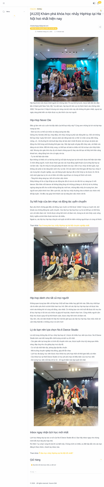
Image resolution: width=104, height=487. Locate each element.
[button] (94, 3)
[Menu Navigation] (4, 3)
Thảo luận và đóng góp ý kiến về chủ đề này (44, 28)
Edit (55, 483)
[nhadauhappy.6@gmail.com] (39, 26)
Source (51, 483)
